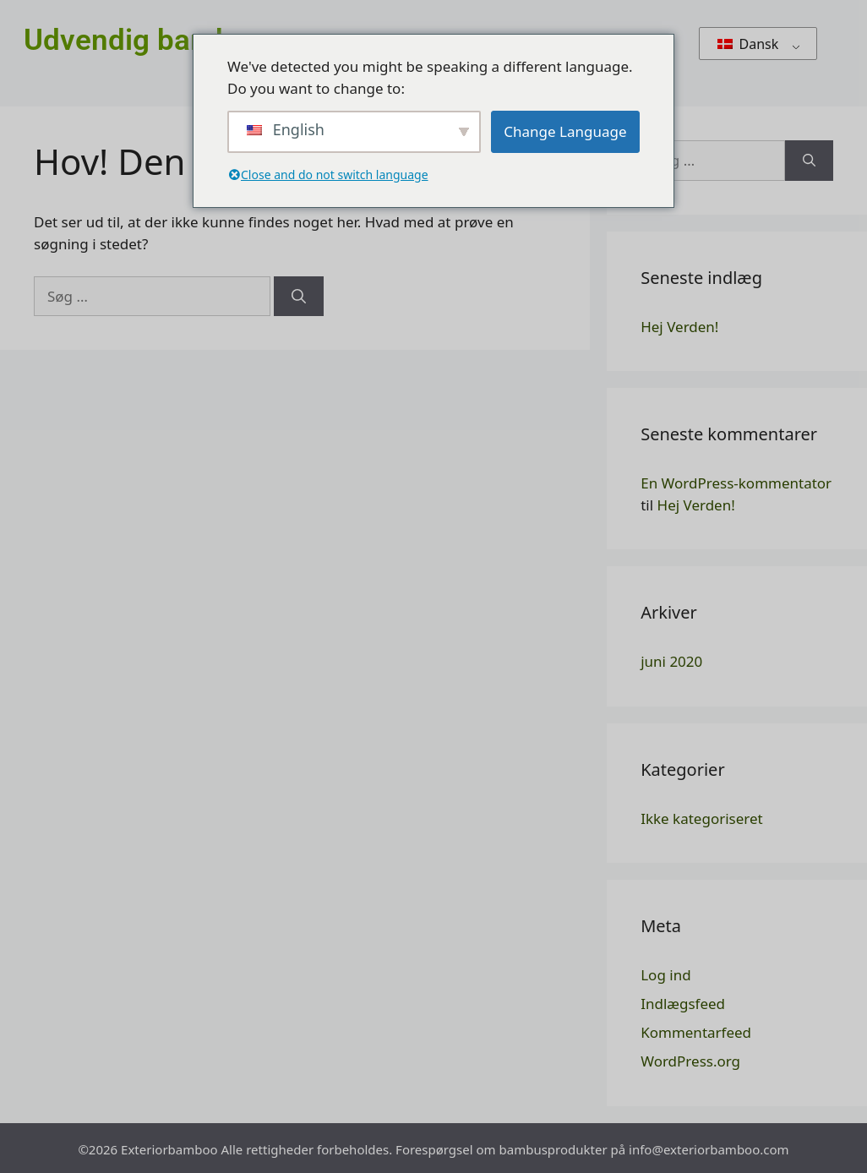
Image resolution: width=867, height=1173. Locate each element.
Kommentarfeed (696, 1032)
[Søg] (299, 296)
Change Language (565, 131)
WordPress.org (690, 1061)
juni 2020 (671, 661)
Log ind (665, 975)
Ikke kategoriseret (702, 818)
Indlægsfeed (683, 1003)
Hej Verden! (679, 326)
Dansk (747, 44)
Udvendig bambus (144, 40)
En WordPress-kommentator (736, 483)
